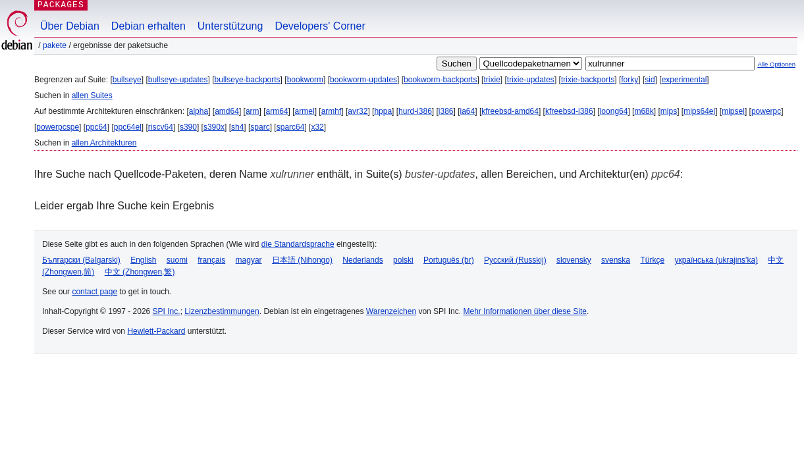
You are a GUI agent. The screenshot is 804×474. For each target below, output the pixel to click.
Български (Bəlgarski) (81, 260)
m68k (643, 111)
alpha (198, 111)
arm (252, 111)
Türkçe (652, 260)
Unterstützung (230, 26)
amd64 (227, 111)
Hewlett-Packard (156, 331)
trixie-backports (587, 79)
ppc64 (96, 127)
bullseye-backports (248, 79)
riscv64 (160, 127)
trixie (491, 79)
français (211, 260)
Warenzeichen (391, 311)
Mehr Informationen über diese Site (524, 311)
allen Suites (92, 95)
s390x (214, 127)
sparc (259, 127)
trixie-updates (530, 79)
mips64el (699, 111)
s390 (188, 127)
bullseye (127, 79)
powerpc (766, 111)
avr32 (357, 111)
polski (403, 260)
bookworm (305, 79)
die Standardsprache (298, 244)
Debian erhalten (148, 26)
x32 (317, 127)
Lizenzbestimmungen (221, 311)
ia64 (467, 111)
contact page (94, 291)
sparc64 (291, 127)
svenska (615, 260)
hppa (383, 111)
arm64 (277, 111)
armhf (331, 111)
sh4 (237, 127)
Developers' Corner (320, 26)
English (143, 260)
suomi (177, 260)
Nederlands (362, 260)
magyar (249, 260)
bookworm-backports (440, 79)
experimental (684, 79)
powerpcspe (57, 127)
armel (305, 111)
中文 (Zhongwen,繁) (140, 271)
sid (650, 79)
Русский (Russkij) (515, 260)
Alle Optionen (776, 64)
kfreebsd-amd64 (510, 111)
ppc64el (128, 127)
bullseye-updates (178, 79)
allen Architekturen (104, 142)
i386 (446, 111)
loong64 (614, 111)
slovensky (573, 260)
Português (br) (448, 260)
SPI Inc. (166, 311)
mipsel (733, 111)
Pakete (55, 45)
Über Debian (69, 26)
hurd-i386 (415, 111)
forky (629, 79)
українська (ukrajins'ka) (716, 260)
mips (668, 111)
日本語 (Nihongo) (302, 260)
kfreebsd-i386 (569, 111)
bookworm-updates (363, 79)
